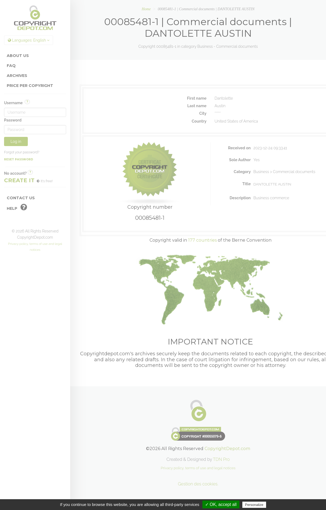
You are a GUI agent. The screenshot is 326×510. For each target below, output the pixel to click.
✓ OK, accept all (221, 504)
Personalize (254, 505)
